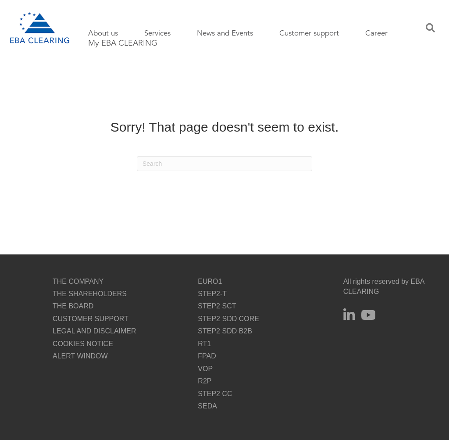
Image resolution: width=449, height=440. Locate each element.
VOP (205, 368)
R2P (204, 381)
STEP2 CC (215, 393)
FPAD (207, 356)
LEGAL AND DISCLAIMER (94, 331)
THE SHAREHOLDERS (90, 293)
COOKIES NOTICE (83, 343)
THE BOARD (73, 306)
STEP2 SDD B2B (225, 331)
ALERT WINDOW (80, 356)
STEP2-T (212, 293)
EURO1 (210, 281)
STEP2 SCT (217, 306)
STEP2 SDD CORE (228, 318)
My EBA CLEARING (122, 43)
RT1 (204, 343)
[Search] (224, 163)
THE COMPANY (78, 281)
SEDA (207, 406)
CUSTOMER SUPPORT (90, 318)
